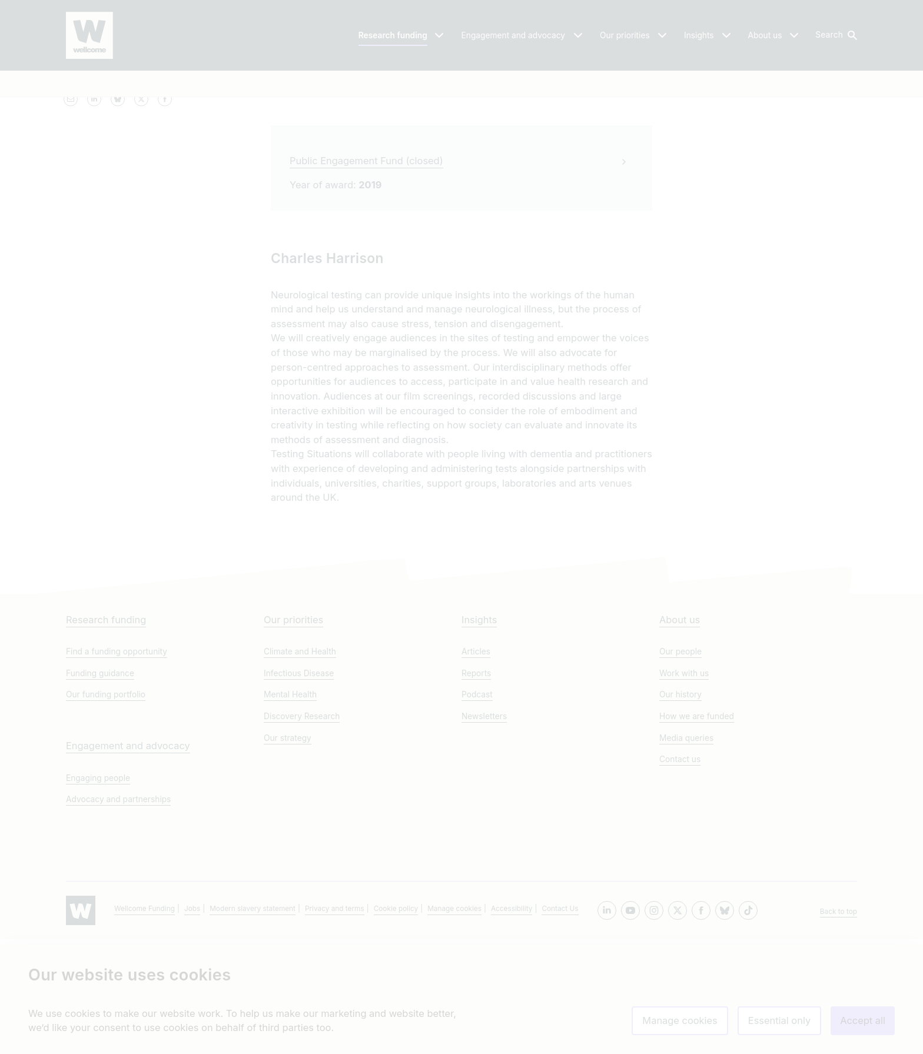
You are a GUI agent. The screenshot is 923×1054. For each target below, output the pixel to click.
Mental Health (290, 809)
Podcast (477, 809)
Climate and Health (300, 767)
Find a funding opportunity (116, 767)
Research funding (106, 734)
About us (679, 734)
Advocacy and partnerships (118, 914)
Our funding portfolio (105, 809)
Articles (476, 767)
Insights (479, 734)
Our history (680, 809)
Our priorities (293, 734)
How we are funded (696, 831)
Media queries (686, 852)
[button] (835, 35)
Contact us (679, 874)
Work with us (684, 788)
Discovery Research (302, 831)
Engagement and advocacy (128, 860)
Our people (680, 767)
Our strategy (287, 852)
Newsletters (484, 831)
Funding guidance (100, 788)
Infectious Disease (299, 788)
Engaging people (98, 892)
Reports (476, 788)
